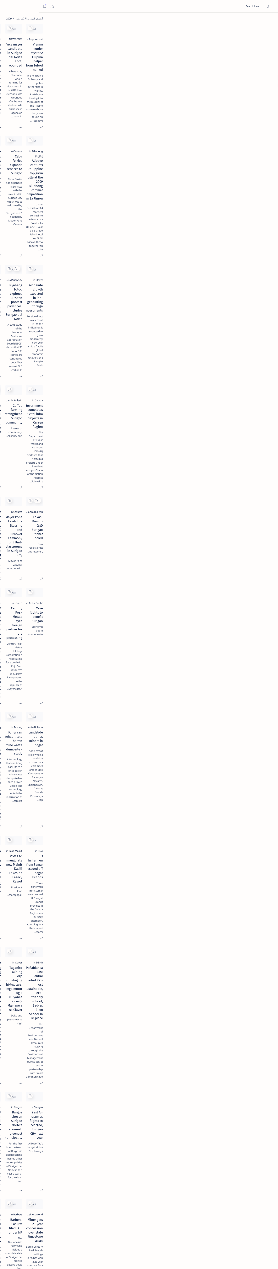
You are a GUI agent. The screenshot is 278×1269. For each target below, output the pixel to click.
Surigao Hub (235, 1261)
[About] (270, 47)
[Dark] (13, 6)
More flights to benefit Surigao (231, 476)
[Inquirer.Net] (246, 62)
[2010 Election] (122, 310)
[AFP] (24, 211)
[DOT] (39, 125)
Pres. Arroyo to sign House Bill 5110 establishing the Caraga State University (105, 560)
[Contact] (270, 55)
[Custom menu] (270, 67)
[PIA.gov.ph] (247, 1115)
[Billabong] (247, 142)
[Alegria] (39, 104)
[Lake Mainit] (185, 634)
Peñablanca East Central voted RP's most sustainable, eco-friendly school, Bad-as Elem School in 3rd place (225, 724)
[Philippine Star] (121, 799)
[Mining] (187, 550)
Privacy (35, 233)
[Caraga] (249, 310)
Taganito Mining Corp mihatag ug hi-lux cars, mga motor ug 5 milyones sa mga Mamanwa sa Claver (165, 724)
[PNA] (250, 634)
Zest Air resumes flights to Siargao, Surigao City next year (228, 806)
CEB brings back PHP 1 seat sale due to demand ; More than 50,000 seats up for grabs (163, 1125)
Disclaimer (49, 233)
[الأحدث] (248, 1242)
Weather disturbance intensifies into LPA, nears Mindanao (103, 1123)
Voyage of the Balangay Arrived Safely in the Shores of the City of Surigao (102, 1043)
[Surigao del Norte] (243, 955)
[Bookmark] (6, 6)
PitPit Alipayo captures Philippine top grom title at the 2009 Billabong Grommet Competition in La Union (225, 151)
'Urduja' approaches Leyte (173, 1041)
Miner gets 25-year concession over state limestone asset (227, 883)
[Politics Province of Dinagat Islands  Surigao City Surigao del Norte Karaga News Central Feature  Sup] (52, 182)
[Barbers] (125, 714)
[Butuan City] (123, 550)
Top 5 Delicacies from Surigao (37, 65)
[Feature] (41, 60)
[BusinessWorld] (244, 875)
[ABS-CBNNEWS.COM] (180, 62)
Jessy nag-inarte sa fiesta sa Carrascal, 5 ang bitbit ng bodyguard (38, 93)
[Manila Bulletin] (121, 226)
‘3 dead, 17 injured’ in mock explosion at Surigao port (39, 158)
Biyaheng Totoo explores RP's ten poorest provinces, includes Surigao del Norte (163, 236)
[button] (145, 192)
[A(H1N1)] (52, 192)
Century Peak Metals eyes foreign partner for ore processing (168, 478)
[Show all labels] (55, 220)
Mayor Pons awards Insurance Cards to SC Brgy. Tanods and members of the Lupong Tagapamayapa (102, 400)
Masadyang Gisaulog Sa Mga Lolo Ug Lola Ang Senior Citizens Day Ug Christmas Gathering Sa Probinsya (103, 724)
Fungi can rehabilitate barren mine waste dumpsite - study (167, 558)
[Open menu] (270, 6)
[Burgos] (187, 799)
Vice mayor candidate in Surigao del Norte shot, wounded (165, 69)
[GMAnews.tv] (184, 226)
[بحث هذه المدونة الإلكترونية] (202, 6)
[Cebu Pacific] (123, 142)
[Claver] (249, 226)
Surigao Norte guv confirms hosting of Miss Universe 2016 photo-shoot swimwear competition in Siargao (37, 137)
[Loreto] (188, 470)
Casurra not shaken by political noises (102, 316)
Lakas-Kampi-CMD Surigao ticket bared (224, 395)
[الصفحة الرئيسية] (270, 19)
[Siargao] (248, 799)
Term (62, 233)
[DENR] (249, 714)
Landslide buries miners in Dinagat (227, 556)
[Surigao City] (123, 875)
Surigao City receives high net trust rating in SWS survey (104, 963)
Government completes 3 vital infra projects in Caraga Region (227, 318)
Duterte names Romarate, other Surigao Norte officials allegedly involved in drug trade (35, 114)
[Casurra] (187, 142)
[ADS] (52, 211)
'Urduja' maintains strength (233, 1041)
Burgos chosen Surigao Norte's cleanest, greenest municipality (169, 806)
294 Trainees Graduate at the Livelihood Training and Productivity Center (101, 478)
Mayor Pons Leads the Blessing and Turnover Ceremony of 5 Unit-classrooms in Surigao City (166, 400)
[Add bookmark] (199, 27)
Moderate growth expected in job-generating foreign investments (228, 234)
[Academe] (24, 201)
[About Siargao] (24, 192)
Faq (26, 233)
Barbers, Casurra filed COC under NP (166, 881)
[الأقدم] (80, 1242)
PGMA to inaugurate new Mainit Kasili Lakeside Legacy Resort (164, 642)
